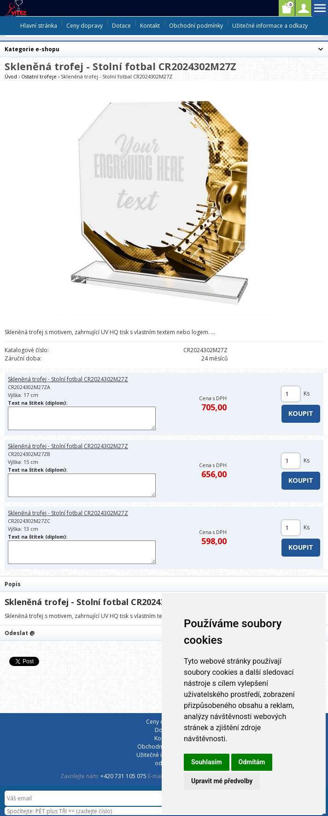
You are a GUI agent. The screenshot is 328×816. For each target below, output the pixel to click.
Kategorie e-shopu (32, 49)
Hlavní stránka (38, 26)
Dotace (121, 26)
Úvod (11, 76)
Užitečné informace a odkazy (270, 26)
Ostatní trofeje (39, 76)
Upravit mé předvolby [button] (221, 781)
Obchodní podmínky (196, 26)
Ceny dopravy (84, 26)
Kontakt (150, 26)
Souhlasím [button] (206, 762)
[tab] (164, 583)
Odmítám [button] (252, 762)
